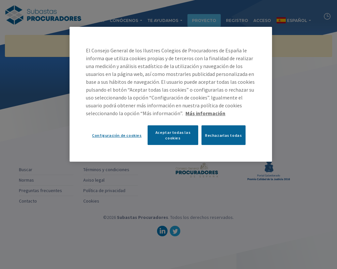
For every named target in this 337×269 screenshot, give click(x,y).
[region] (171, 94)
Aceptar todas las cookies (172, 135)
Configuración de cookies (117, 135)
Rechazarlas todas (223, 135)
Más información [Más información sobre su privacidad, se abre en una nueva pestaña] (205, 113)
